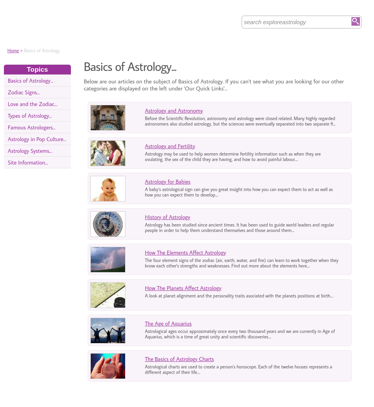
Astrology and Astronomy (174, 110)
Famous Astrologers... (31, 127)
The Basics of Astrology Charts (179, 359)
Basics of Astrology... (30, 80)
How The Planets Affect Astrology (183, 288)
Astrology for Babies (168, 181)
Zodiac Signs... (24, 92)
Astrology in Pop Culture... (37, 139)
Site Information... (28, 162)
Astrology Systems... (30, 150)
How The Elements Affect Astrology (185, 252)
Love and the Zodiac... (32, 104)
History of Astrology (167, 217)
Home (13, 50)
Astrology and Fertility (170, 146)
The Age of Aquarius (168, 323)
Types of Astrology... (30, 115)
